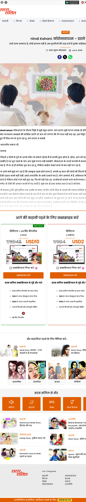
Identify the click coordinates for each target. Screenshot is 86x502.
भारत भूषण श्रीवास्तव (57, 50)
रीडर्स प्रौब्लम (48, 21)
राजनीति (72, 419)
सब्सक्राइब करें (23, 275)
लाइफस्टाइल (67, 21)
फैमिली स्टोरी (25, 434)
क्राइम (57, 382)
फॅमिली (77, 382)
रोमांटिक (37, 382)
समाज (71, 451)
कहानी (5, 21)
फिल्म (19, 21)
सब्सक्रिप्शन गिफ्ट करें (22, 267)
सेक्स (31, 21)
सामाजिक (17, 382)
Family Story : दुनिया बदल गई (32, 438)
